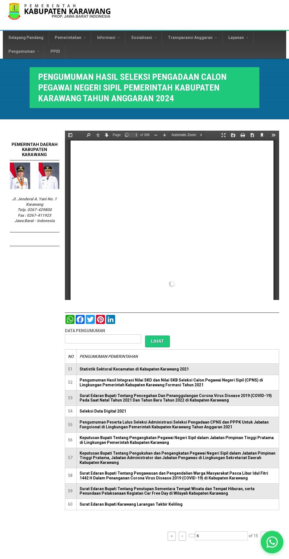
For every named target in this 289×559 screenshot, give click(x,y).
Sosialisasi (144, 37)
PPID (55, 51)
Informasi (108, 37)
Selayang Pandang (25, 37)
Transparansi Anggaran (192, 37)
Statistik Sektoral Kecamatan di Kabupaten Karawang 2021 (134, 369)
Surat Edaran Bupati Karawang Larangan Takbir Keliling (131, 504)
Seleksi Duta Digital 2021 (103, 411)
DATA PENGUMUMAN (85, 330)
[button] (272, 542)
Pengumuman (23, 51)
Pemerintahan (70, 37)
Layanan (238, 37)
